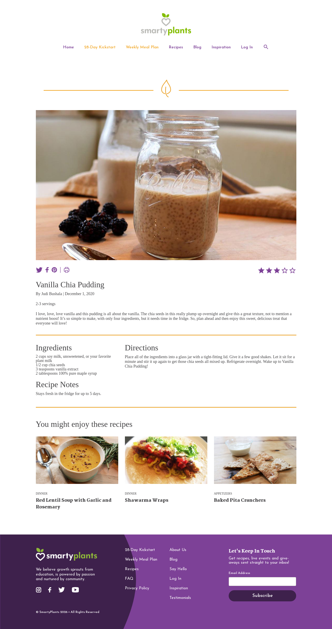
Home (68, 47)
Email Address (239, 573)
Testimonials (180, 598)
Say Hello (178, 569)
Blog (197, 47)
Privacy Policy (137, 588)
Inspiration (221, 47)
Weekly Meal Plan (142, 47)
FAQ (129, 579)
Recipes (176, 47)
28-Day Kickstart (100, 47)
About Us (177, 550)
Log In (247, 47)
